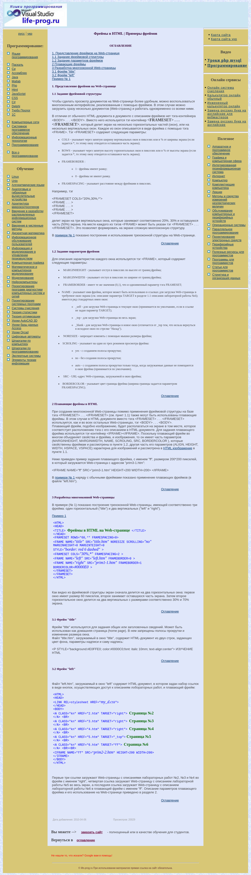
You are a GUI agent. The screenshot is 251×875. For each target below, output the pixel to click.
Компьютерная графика (28, 262)
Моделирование (23, 278)
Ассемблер (19, 73)
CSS (15, 98)
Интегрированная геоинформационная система (226, 169)
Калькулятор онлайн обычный (224, 97)
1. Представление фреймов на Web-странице (86, 53)
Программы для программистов (223, 261)
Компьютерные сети (25, 122)
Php (14, 85)
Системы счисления (25, 308)
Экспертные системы (26, 356)
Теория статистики (24, 312)
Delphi (16, 106)
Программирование (25, 145)
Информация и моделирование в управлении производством (24, 253)
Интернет (218, 176)
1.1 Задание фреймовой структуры (78, 57)
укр (29, 33)
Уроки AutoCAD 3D (24, 320)
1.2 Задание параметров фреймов (77, 60)
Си (13, 69)
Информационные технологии (24, 139)
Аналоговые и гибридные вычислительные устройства (23, 194)
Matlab (16, 81)
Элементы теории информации (24, 361)
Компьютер (219, 180)
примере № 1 (65, 235)
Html (15, 89)
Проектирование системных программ (26, 302)
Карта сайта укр (224, 39)
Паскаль (17, 64)
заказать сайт (92, 832)
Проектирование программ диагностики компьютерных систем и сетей (28, 291)
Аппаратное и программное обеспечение (221, 150)
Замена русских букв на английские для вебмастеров (226, 114)
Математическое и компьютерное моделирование (24, 270)
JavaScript (18, 94)
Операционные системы (229, 225)
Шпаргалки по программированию (25, 350)
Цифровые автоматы (26, 336)
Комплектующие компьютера (223, 186)
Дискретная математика (28, 233)
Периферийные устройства (223, 246)
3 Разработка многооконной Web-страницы (84, 68)
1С (13, 114)
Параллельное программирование (225, 231)
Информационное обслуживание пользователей (24, 241)
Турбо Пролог (21, 110)
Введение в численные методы (27, 227)
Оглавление (170, 243)
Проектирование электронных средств (226, 238)
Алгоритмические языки (28, 185)
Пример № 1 (61, 79)
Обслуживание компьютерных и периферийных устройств (223, 216)
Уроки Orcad (20, 332)
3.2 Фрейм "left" (63, 75)
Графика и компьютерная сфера (227, 159)
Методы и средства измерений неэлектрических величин (225, 201)
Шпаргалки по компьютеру (21, 342)
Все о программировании (25, 154)
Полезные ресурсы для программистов (228, 253)
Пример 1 (59, 516)
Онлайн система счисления (220, 89)
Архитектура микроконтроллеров (25, 205)
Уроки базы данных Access (25, 326)
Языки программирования (25, 55)
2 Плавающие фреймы (69, 64)
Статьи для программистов (222, 268)
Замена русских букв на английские (226, 123)
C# (13, 102)
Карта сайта (221, 35)
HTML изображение (177, 448)
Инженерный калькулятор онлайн (223, 104)
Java (15, 77)
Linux (15, 176)
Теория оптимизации (26, 316)
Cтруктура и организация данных (226, 276)
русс (21, 33)
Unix (15, 181)
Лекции (217, 192)
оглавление (86, 840)
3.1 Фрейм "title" (63, 71)
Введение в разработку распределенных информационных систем (28, 216)
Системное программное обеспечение (21, 130)
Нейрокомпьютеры (25, 282)
